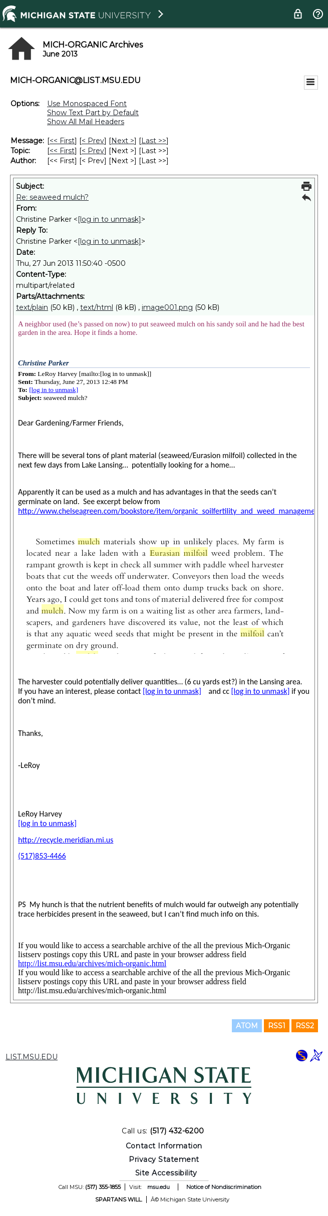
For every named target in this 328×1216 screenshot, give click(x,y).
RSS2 (304, 1025)
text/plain (32, 307)
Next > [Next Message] (122, 140)
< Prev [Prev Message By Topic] (93, 150)
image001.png (167, 307)
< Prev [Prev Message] (93, 140)
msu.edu (158, 1186)
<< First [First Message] (62, 140)
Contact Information (164, 1145)
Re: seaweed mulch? (52, 197)
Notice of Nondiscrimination (223, 1186)
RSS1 (276, 1025)
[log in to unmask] (109, 219)
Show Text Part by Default (93, 112)
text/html (96, 307)
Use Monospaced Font (87, 103)
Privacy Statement (164, 1159)
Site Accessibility (166, 1172)
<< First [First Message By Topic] (62, 150)
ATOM (247, 1025)
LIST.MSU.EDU (32, 1056)
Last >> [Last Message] (153, 140)
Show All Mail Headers (85, 121)
